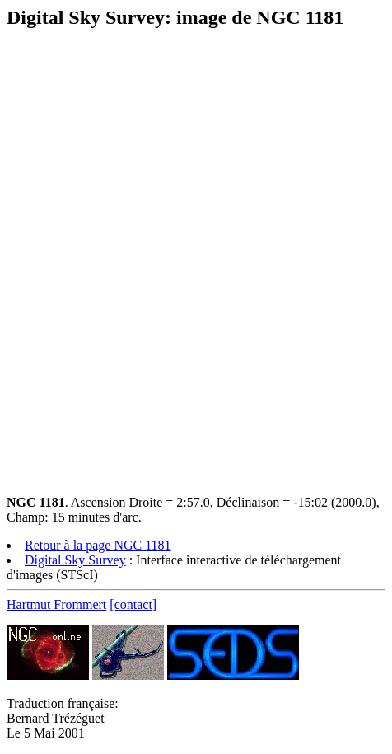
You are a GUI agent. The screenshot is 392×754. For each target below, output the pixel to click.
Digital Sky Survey (75, 560)
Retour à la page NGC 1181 (98, 545)
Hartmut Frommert (56, 604)
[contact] (133, 604)
